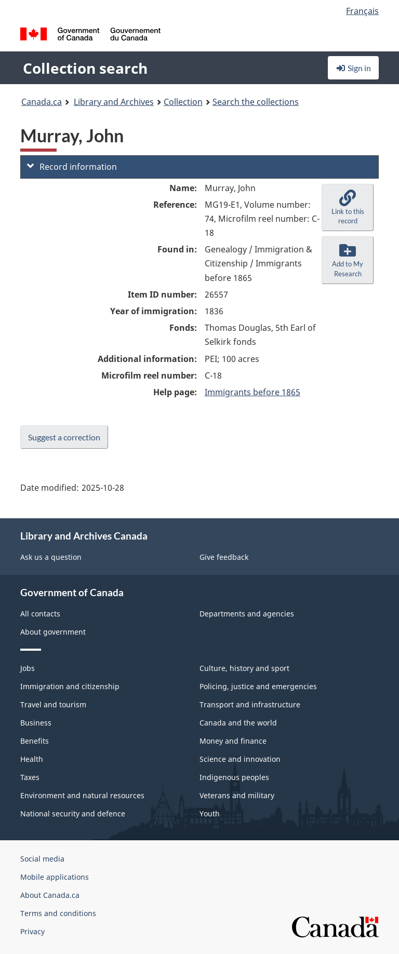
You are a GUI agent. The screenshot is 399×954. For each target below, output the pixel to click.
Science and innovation (240, 759)
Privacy (32, 931)
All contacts (40, 614)
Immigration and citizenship (69, 686)
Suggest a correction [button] (64, 437)
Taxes (29, 777)
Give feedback (224, 557)
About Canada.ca (49, 895)
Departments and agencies (247, 614)
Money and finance (233, 741)
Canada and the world (238, 723)
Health (31, 759)
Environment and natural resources (82, 795)
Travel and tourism (53, 704)
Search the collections (255, 102)
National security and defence (72, 813)
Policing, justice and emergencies (258, 686)
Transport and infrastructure (250, 704)
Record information (72, 166)
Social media (42, 859)
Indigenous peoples (234, 777)
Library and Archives (114, 102)
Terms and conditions (58, 913)
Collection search (85, 68)
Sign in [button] (353, 68)
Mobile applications (54, 877)
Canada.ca (41, 102)
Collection (183, 102)
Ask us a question (51, 557)
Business (35, 723)
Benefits (34, 741)
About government (53, 632)
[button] (348, 208)
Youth (210, 813)
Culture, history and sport (244, 668)
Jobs (27, 668)
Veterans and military (237, 795)
